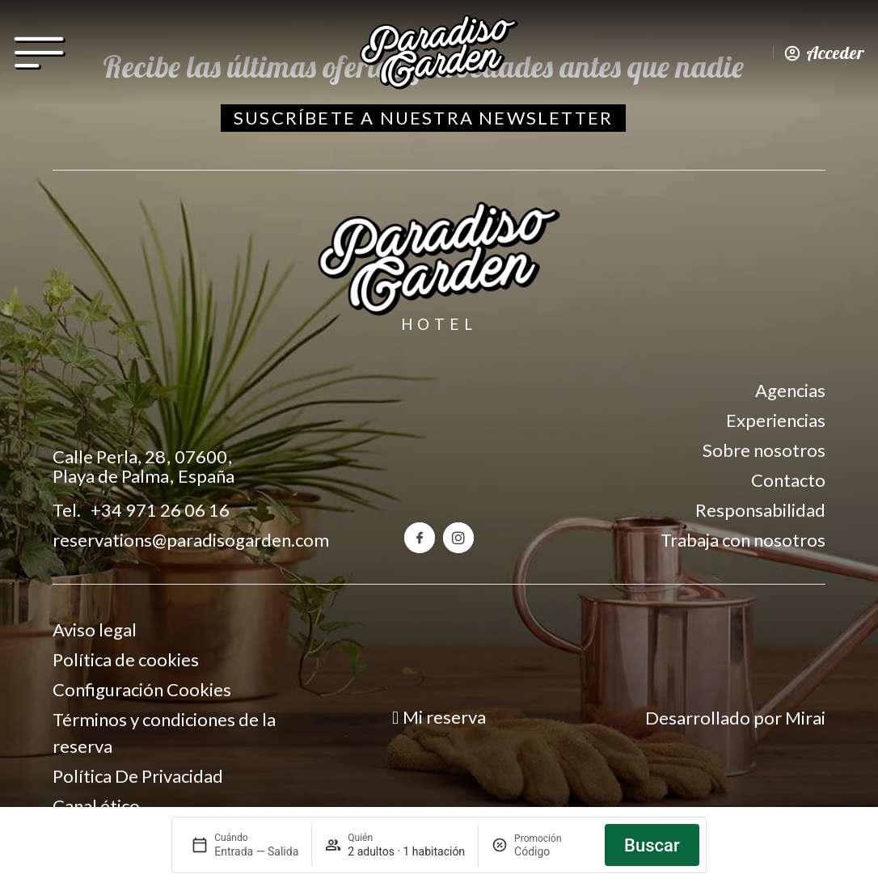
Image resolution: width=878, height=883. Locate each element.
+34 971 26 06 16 (160, 510)
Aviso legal (95, 629)
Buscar (652, 845)
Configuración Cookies (142, 689)
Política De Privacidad (138, 776)
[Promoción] (553, 851)
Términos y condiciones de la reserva (164, 732)
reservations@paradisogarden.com (191, 540)
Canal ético (96, 806)
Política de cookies (126, 659)
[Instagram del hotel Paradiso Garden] (458, 537)
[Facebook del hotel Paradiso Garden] (419, 537)
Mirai (805, 718)
